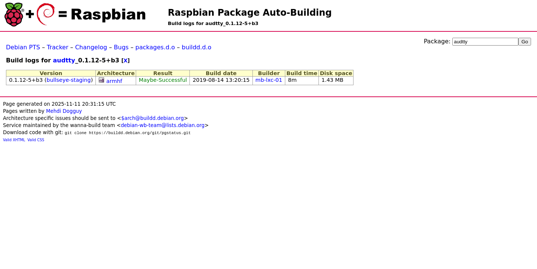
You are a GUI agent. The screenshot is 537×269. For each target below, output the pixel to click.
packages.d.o (155, 47)
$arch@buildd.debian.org (152, 118)
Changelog (91, 47)
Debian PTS (23, 47)
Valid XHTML (14, 140)
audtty (64, 60)
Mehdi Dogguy (64, 111)
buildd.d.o (196, 47)
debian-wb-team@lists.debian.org (163, 125)
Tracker (58, 47)
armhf (114, 81)
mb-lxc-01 (268, 80)
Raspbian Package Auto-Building (250, 12)
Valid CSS (36, 140)
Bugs (121, 47)
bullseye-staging (69, 80)
